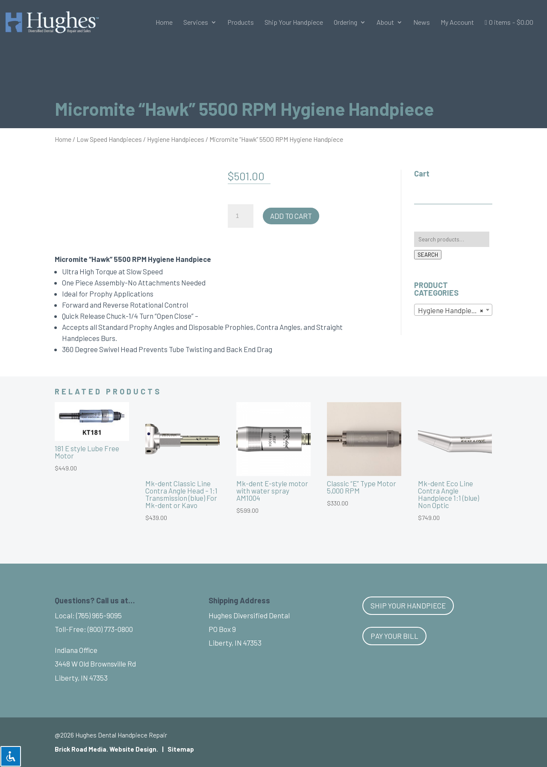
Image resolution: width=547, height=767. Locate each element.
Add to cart (291, 216)
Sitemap (181, 749)
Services (195, 22)
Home (164, 22)
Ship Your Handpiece (294, 22)
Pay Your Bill (394, 636)
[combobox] (453, 310)
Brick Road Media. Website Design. (106, 749)
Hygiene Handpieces (175, 139)
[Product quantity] (240, 216)
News (421, 22)
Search (428, 254)
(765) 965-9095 (99, 615)
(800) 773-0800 (110, 629)
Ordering (345, 22)
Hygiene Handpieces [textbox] (450, 310)
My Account (457, 22)
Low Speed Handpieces (109, 139)
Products (240, 22)
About (385, 22)
